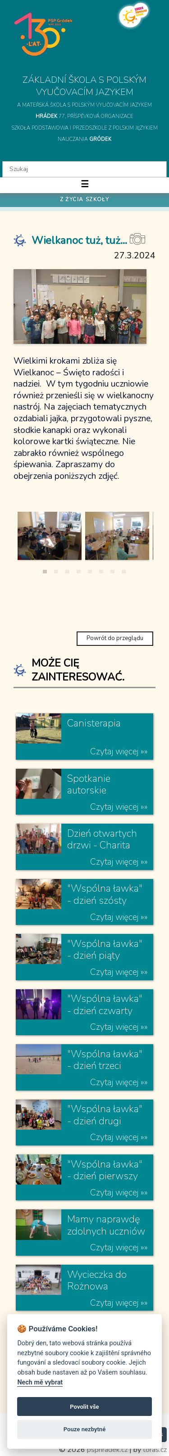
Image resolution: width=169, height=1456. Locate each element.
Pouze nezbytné (85, 1429)
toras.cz (155, 1450)
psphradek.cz (107, 1450)
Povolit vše (84, 1406)
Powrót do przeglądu (115, 638)
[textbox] (84, 169)
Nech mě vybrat (40, 1382)
